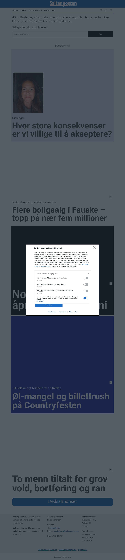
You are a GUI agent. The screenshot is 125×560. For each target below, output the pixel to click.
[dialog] (62, 280)
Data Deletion (52, 312)
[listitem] (62, 274)
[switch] (85, 278)
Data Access (62, 312)
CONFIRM (48, 305)
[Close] (95, 248)
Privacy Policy (73, 312)
